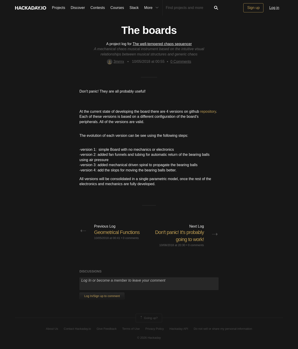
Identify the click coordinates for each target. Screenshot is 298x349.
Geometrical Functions (117, 232)
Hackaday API (178, 328)
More (152, 8)
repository (208, 111)
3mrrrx (115, 61)
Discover (78, 8)
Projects (58, 8)
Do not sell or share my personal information (223, 328)
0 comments (131, 238)
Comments (181, 61)
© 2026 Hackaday (149, 337)
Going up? (148, 318)
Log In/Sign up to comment (102, 296)
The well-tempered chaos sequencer (162, 44)
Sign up (253, 8)
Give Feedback (106, 328)
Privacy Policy (154, 328)
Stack (134, 8)
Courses (117, 8)
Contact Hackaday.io (77, 328)
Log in (274, 8)
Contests (97, 8)
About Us (52, 328)
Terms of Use (131, 328)
